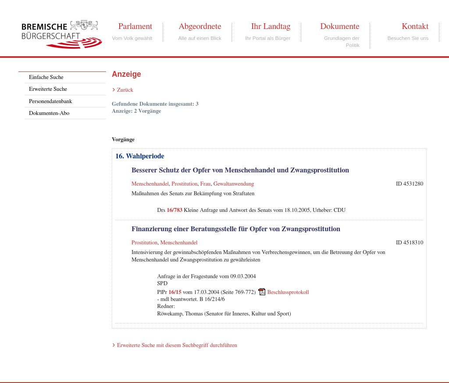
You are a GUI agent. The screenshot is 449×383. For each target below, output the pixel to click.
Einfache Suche (46, 77)
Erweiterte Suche (48, 89)
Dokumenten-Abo (49, 113)
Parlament (135, 26)
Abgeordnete (199, 26)
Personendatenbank (50, 101)
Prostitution (184, 184)
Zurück (125, 90)
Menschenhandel (150, 184)
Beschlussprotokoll (288, 292)
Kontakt (415, 26)
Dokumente (339, 26)
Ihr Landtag (270, 26)
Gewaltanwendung (234, 184)
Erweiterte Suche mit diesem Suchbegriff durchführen (177, 345)
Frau (205, 184)
